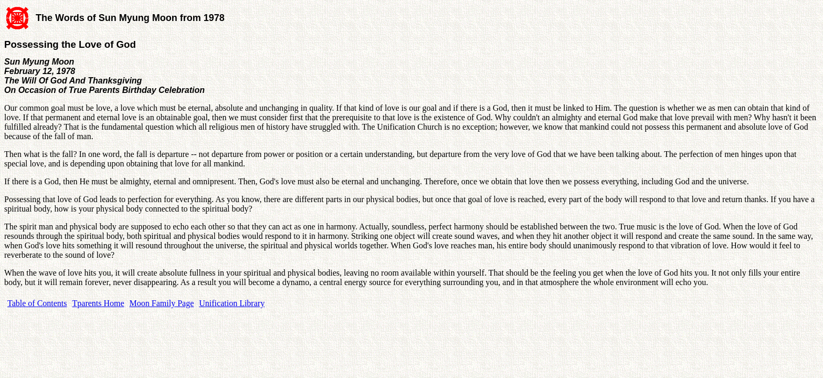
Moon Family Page (162, 303)
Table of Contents (37, 303)
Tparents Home (98, 303)
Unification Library (232, 303)
